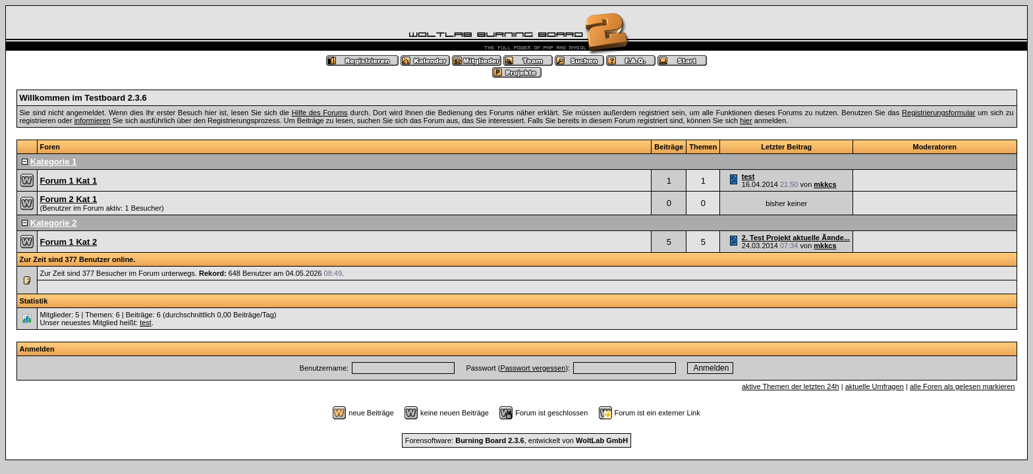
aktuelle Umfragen (874, 386)
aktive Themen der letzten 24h (790, 386)
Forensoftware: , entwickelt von (516, 440)
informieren (92, 120)
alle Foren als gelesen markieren (962, 386)
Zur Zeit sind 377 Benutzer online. (78, 259)
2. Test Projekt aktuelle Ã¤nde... (796, 238)
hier (746, 120)
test (748, 176)
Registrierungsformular (938, 113)
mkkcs (825, 184)
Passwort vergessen (532, 368)
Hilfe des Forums (320, 113)
